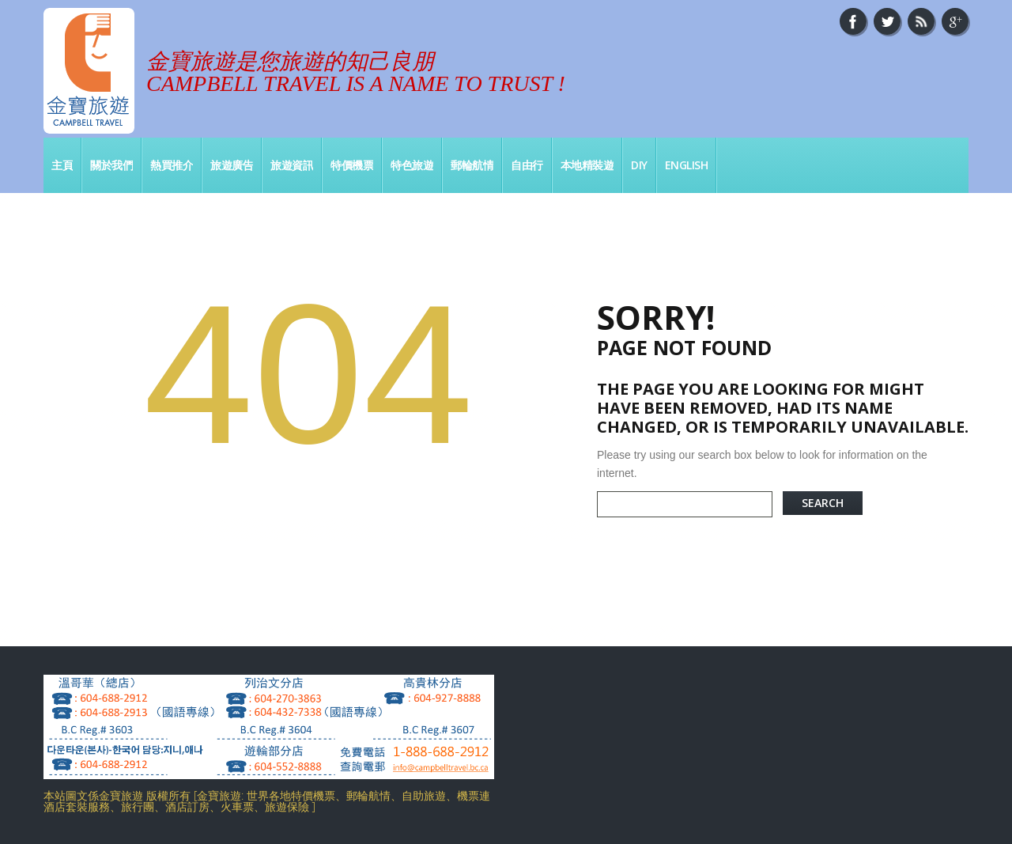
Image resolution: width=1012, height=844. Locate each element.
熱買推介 (171, 164)
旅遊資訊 (291, 164)
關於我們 (111, 164)
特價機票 (351, 164)
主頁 (62, 164)
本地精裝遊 (587, 164)
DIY (639, 164)
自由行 (527, 164)
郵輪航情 (472, 164)
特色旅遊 (412, 164)
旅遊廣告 (231, 164)
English (686, 164)
